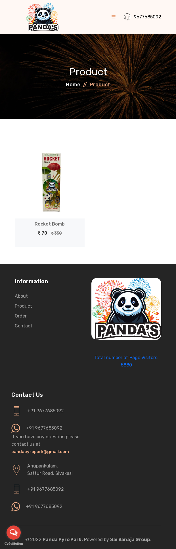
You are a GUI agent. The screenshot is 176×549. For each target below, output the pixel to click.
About (21, 296)
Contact (23, 326)
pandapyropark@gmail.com (40, 451)
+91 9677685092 (45, 410)
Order (21, 316)
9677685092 (142, 17)
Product (23, 306)
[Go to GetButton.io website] (14, 543)
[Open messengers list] (14, 533)
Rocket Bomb (50, 224)
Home (73, 85)
